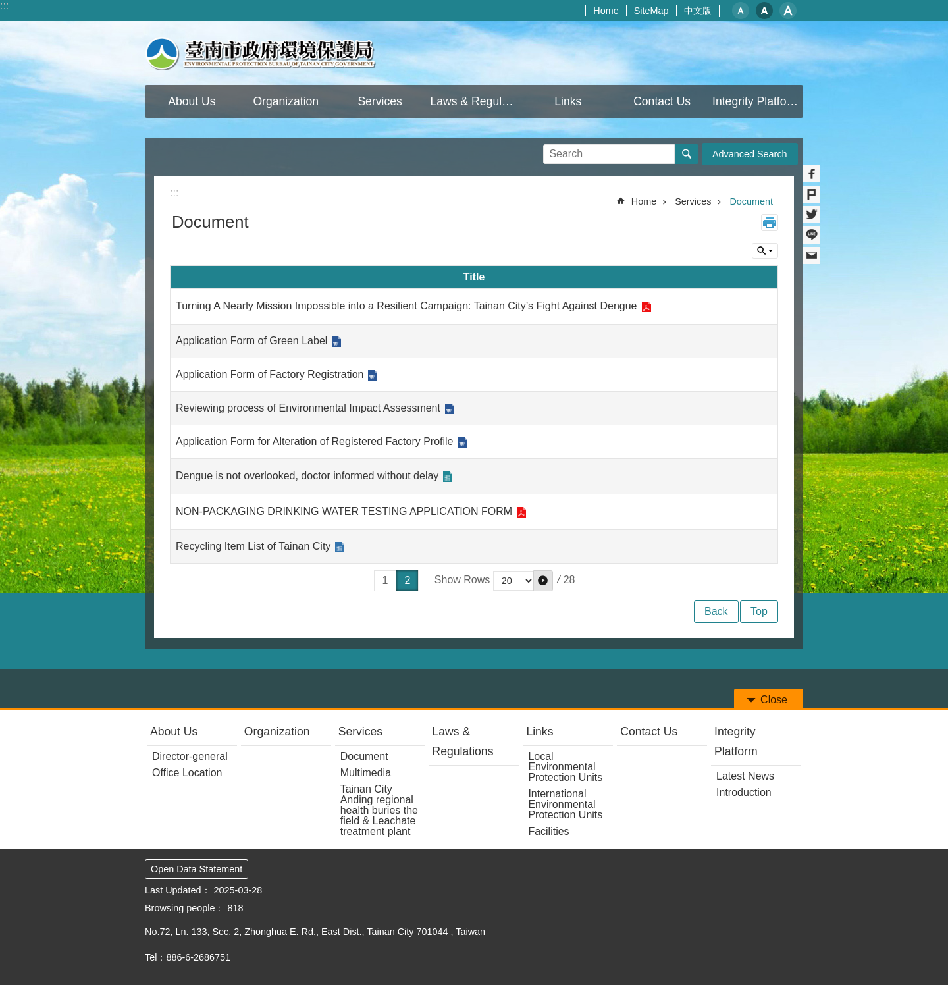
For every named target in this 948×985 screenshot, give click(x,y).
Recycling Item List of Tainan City (253, 546)
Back (716, 611)
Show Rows (462, 579)
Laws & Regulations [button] (476, 101)
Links (539, 731)
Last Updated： (178, 890)
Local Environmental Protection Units (565, 767)
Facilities (548, 831)
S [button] (740, 10)
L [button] (788, 10)
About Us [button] (191, 101)
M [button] (764, 10)
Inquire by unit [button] (765, 251)
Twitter (811, 214)
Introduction (744, 792)
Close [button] (773, 699)
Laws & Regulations (463, 741)
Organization (277, 731)
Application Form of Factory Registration (269, 374)
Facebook (811, 173)
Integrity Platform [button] (756, 101)
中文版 (698, 10)
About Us (174, 731)
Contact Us (648, 731)
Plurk (811, 194)
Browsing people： (184, 908)
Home (605, 10)
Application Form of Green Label (251, 340)
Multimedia (365, 772)
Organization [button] (286, 101)
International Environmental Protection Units (565, 804)
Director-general (190, 756)
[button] (543, 580)
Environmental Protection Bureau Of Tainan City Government (260, 53)
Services (693, 201)
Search (560, 149)
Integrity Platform (736, 741)
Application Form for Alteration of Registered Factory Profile (315, 441)
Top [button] (759, 611)
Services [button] (379, 101)
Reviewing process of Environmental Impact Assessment (308, 407)
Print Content (769, 222)
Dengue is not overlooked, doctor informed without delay (307, 475)
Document (751, 201)
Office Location (187, 772)
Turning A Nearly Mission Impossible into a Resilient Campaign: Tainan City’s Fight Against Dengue (406, 305)
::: (4, 5)
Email (811, 255)
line (811, 235)
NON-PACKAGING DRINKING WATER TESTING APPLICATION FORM (344, 511)
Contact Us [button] (662, 101)
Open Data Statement (196, 869)
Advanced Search (749, 154)
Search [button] (686, 154)
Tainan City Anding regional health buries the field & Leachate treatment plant (379, 810)
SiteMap (651, 10)
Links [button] (567, 101)
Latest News (745, 776)
